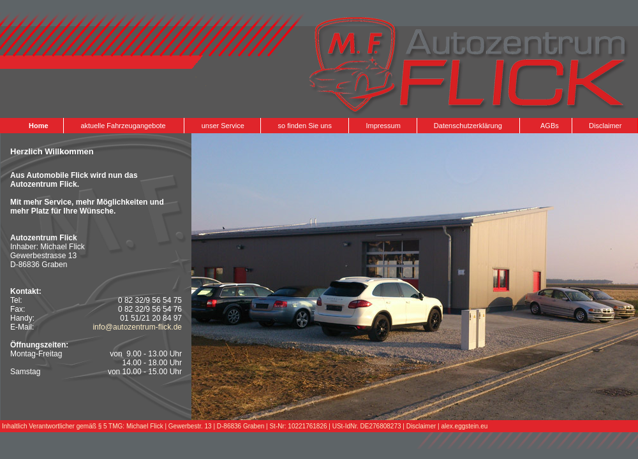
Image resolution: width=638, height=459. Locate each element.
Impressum (383, 125)
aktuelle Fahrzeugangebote (122, 125)
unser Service (223, 125)
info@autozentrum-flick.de (137, 327)
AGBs (549, 125)
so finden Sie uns (305, 125)
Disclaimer (605, 125)
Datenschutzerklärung (468, 125)
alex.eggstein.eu (464, 426)
